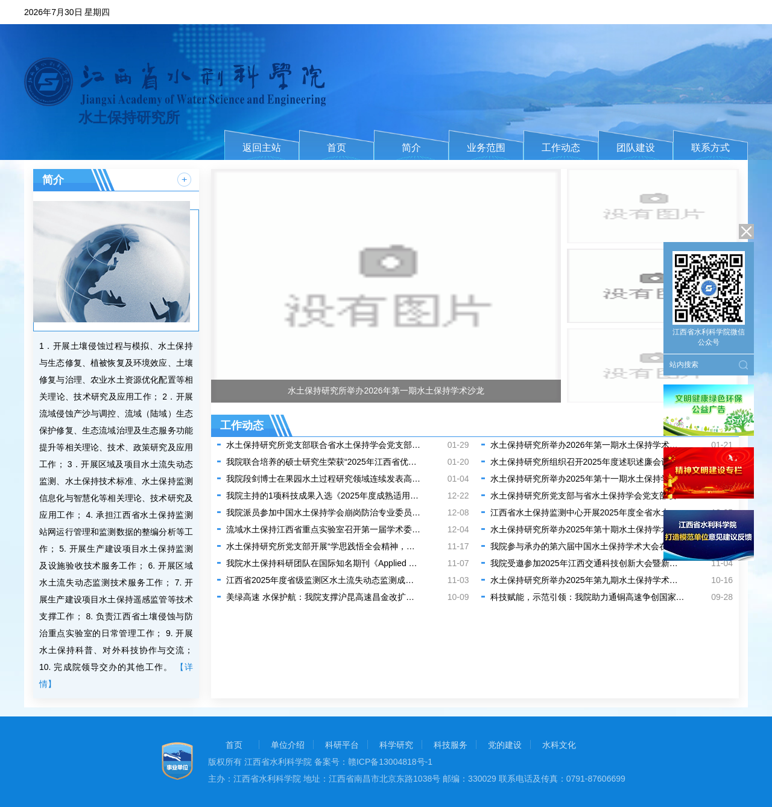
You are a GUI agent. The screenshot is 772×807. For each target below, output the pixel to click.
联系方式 (710, 147)
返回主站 (261, 147)
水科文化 (559, 745)
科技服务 (450, 745)
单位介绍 (288, 745)
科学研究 (396, 745)
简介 (411, 147)
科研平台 (342, 745)
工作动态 (561, 147)
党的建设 (505, 745)
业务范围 (486, 147)
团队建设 (635, 147)
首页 (336, 147)
